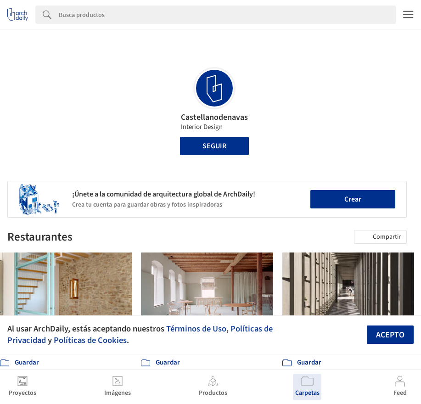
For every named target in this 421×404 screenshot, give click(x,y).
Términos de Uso (196, 329)
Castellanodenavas (214, 117)
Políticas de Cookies (90, 340)
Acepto (390, 335)
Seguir (214, 146)
